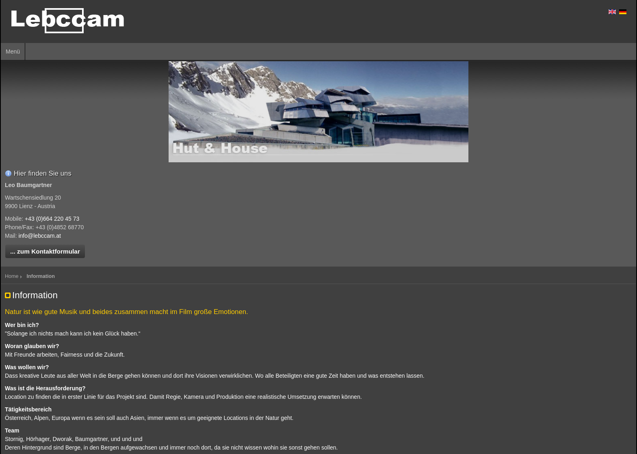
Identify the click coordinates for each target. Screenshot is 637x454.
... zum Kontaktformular (45, 251)
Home (12, 276)
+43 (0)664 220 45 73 (52, 218)
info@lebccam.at (39, 235)
